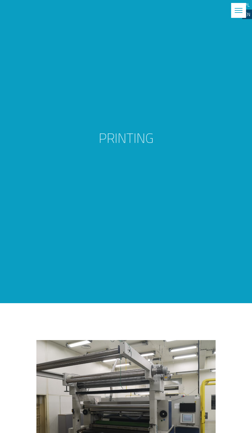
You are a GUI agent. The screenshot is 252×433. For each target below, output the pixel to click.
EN (247, 14)
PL (247, 4)
